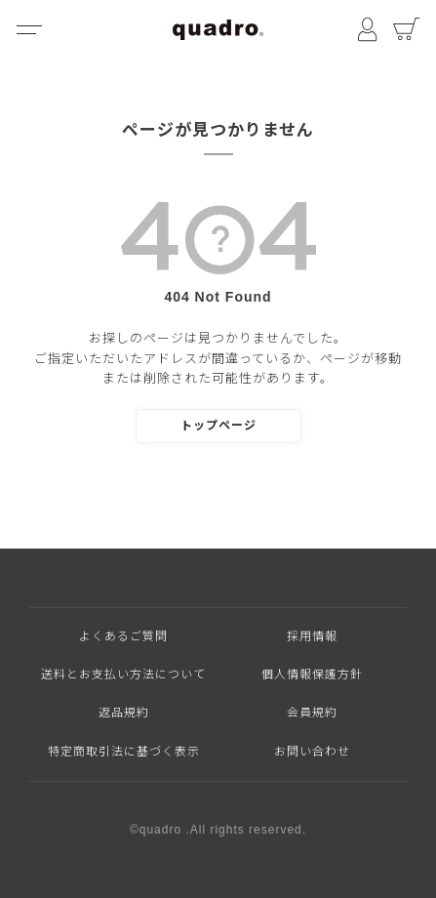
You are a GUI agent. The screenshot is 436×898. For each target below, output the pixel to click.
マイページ (367, 29)
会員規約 (312, 712)
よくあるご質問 (123, 636)
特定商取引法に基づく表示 (124, 751)
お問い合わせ (312, 751)
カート (406, 29)
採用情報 (312, 636)
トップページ (218, 425)
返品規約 (124, 712)
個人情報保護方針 (312, 674)
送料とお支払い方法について (123, 674)
